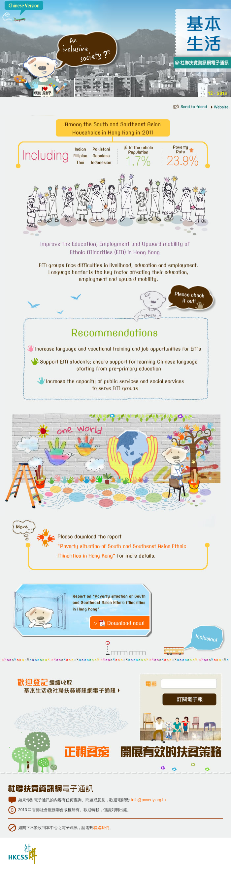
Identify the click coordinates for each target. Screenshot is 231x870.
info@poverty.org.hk (149, 800)
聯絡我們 (101, 827)
